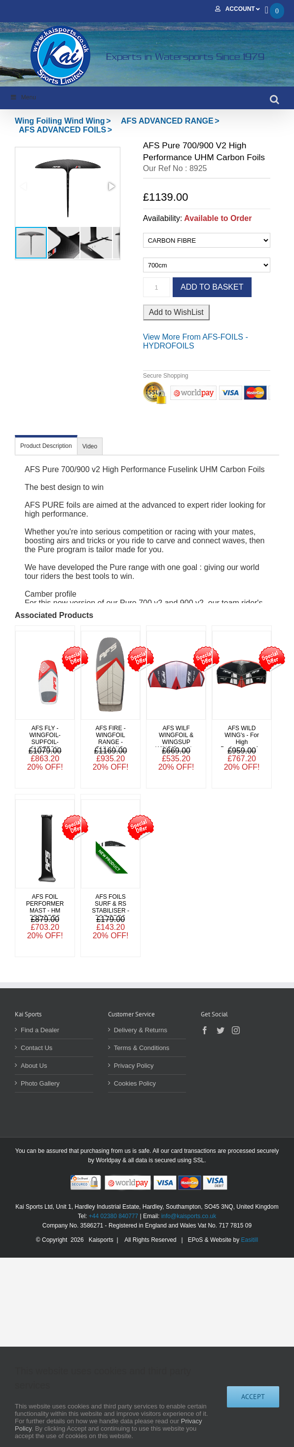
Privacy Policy (134, 1065)
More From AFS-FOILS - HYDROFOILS (195, 341)
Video (89, 446)
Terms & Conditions (142, 1048)
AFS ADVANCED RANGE (167, 121)
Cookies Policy (135, 1083)
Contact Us (36, 1048)
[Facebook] (205, 1030)
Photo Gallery (40, 1083)
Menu (23, 97)
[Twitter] (220, 1030)
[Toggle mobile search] (274, 99)
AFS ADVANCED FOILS (62, 130)
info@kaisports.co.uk (189, 1216)
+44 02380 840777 (113, 1216)
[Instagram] (236, 1030)
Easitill (249, 1239)
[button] (67, 186)
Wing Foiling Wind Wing (60, 121)
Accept (253, 1396)
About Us (34, 1065)
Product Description (46, 445)
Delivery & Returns (140, 1030)
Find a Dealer (40, 1030)
